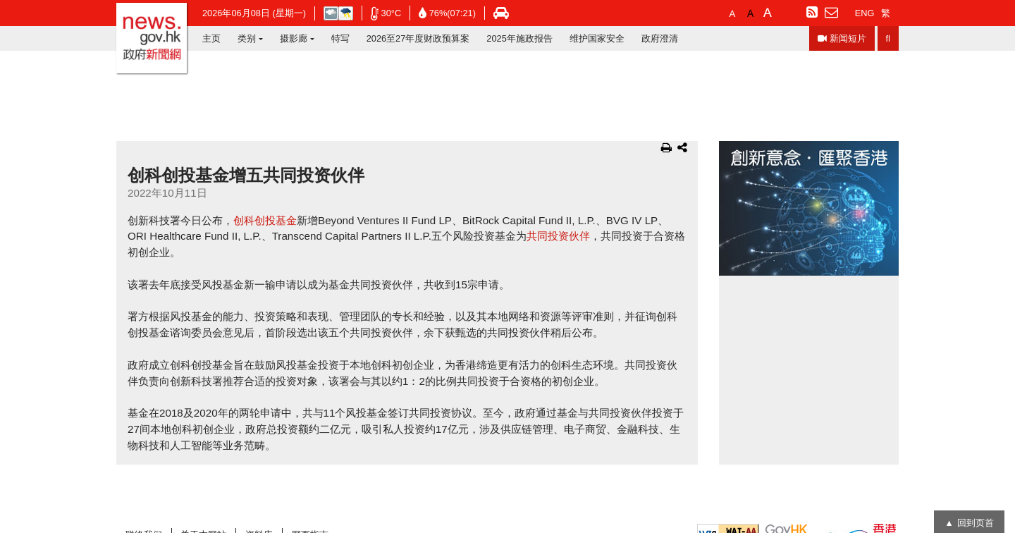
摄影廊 (293, 38)
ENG (865, 13)
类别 (247, 38)
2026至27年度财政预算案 (418, 38)
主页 (211, 38)
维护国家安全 (597, 38)
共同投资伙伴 (558, 236)
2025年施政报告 (519, 38)
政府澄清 (659, 38)
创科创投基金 (265, 220)
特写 (340, 38)
